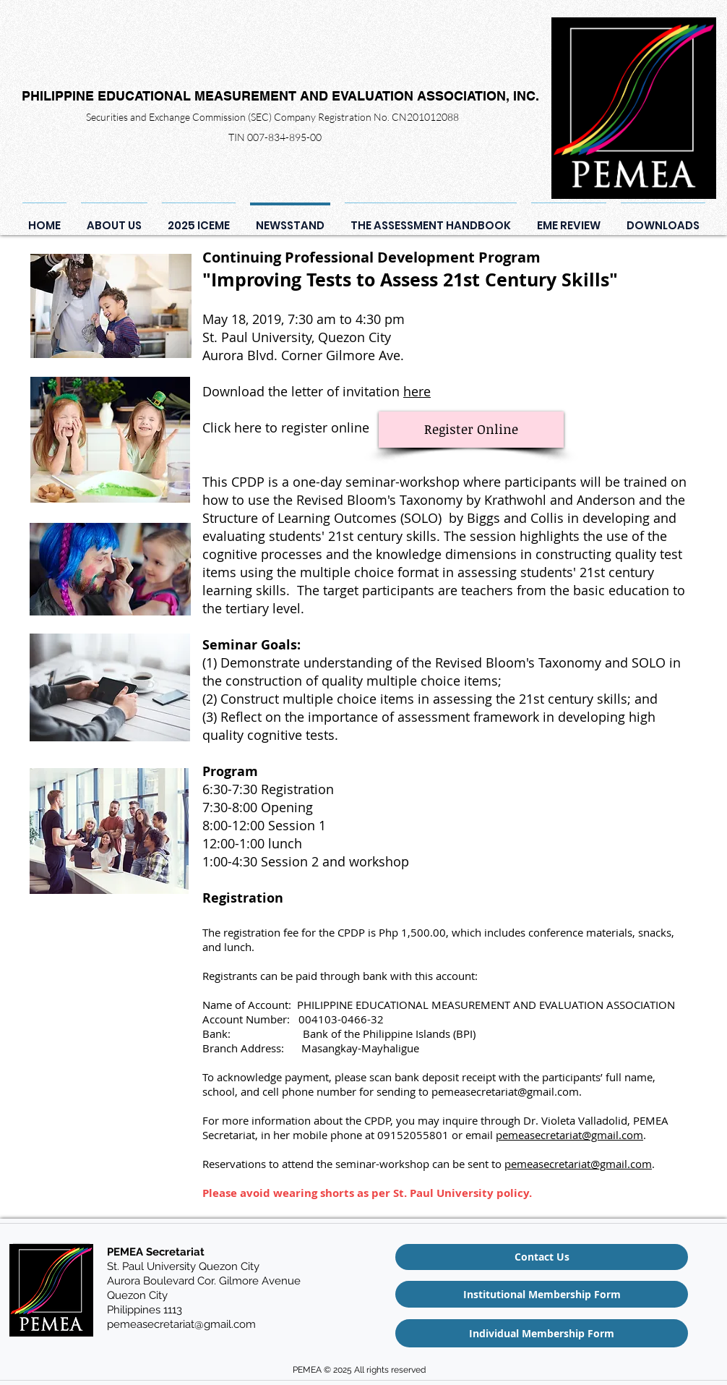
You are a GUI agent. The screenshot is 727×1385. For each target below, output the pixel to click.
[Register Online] (471, 430)
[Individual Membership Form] (541, 1333)
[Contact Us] (541, 1257)
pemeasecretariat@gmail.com (505, 1091)
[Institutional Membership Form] (541, 1294)
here (417, 391)
